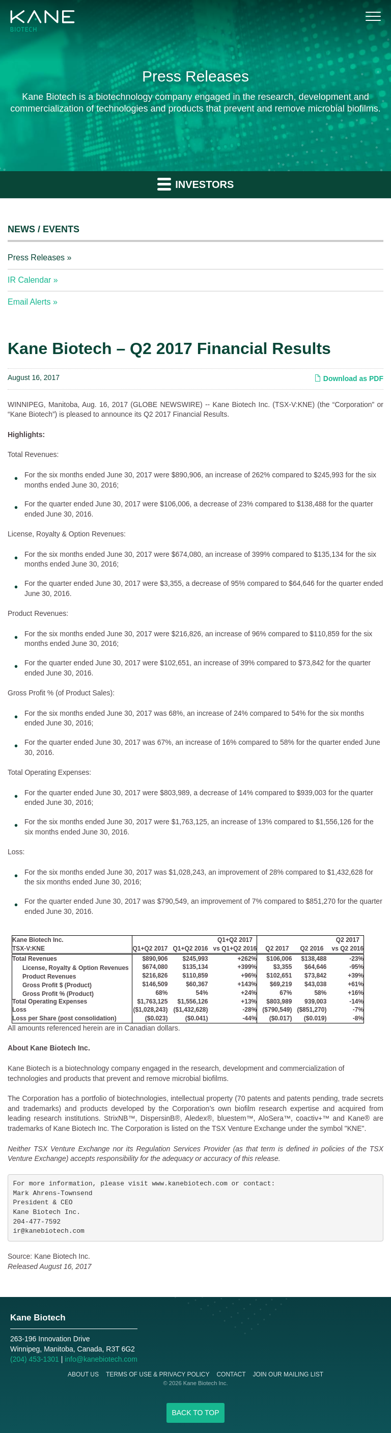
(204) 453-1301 (34, 1359)
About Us (83, 1374)
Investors (195, 184)
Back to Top (195, 1413)
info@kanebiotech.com (101, 1359)
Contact (230, 1374)
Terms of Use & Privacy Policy (158, 1374)
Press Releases (36, 257)
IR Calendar (29, 280)
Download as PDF (348, 378)
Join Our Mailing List (288, 1374)
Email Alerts (29, 302)
